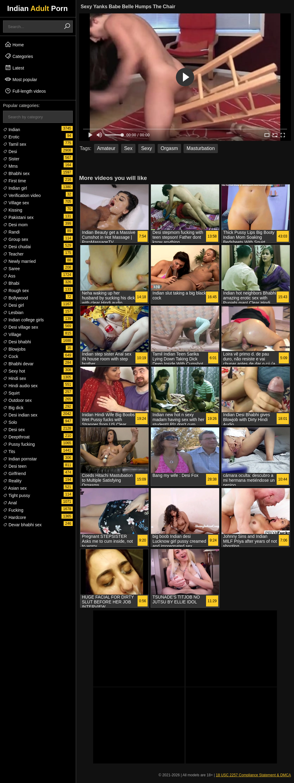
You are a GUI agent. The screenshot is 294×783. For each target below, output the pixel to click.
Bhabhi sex (16, 173)
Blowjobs (14, 349)
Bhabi (11, 283)
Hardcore (14, 517)
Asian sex (15, 488)
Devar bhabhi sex (22, 524)
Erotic (11, 136)
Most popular (21, 79)
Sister (11, 158)
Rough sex (16, 290)
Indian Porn (37, 8)
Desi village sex (20, 327)
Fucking (13, 510)
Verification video (22, 195)
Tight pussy (16, 495)
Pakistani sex (18, 217)
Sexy (146, 148)
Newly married (19, 261)
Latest (14, 67)
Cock (10, 356)
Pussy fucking (19, 444)
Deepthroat (16, 436)
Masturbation (201, 148)
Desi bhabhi (17, 341)
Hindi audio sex (20, 385)
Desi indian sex (20, 415)
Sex (128, 148)
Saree (11, 268)
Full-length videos (25, 91)
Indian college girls (23, 319)
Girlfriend (14, 473)
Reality (12, 480)
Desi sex (14, 429)
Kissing (12, 210)
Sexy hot (14, 371)
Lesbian (13, 312)
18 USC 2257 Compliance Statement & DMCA (253, 775)
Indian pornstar (20, 458)
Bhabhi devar (18, 363)
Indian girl (15, 188)
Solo (10, 422)
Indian (11, 129)
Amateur (106, 148)
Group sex (15, 239)
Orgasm (169, 148)
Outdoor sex (17, 400)
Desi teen (14, 466)
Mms (10, 166)
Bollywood (15, 297)
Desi (10, 151)
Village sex (16, 202)
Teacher (13, 254)
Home (14, 44)
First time (14, 180)
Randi (11, 232)
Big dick (13, 407)
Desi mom (15, 224)
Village (12, 334)
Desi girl (13, 305)
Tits (9, 451)
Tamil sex (14, 144)
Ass (9, 276)
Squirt (11, 393)
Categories (19, 56)
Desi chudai (17, 246)
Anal (10, 502)
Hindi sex (14, 378)
